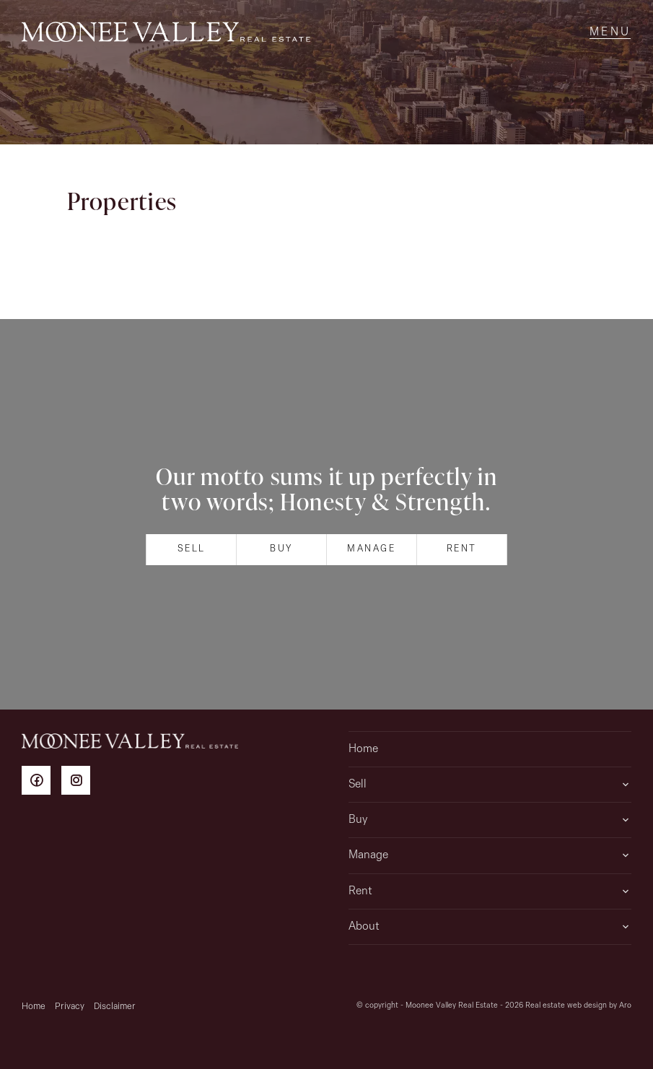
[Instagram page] (79, 782)
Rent (462, 549)
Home (363, 749)
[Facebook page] (41, 782)
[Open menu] (610, 32)
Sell (192, 549)
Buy (281, 549)
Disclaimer (115, 1006)
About (364, 927)
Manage (371, 549)
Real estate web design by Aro (578, 1006)
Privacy (69, 1006)
